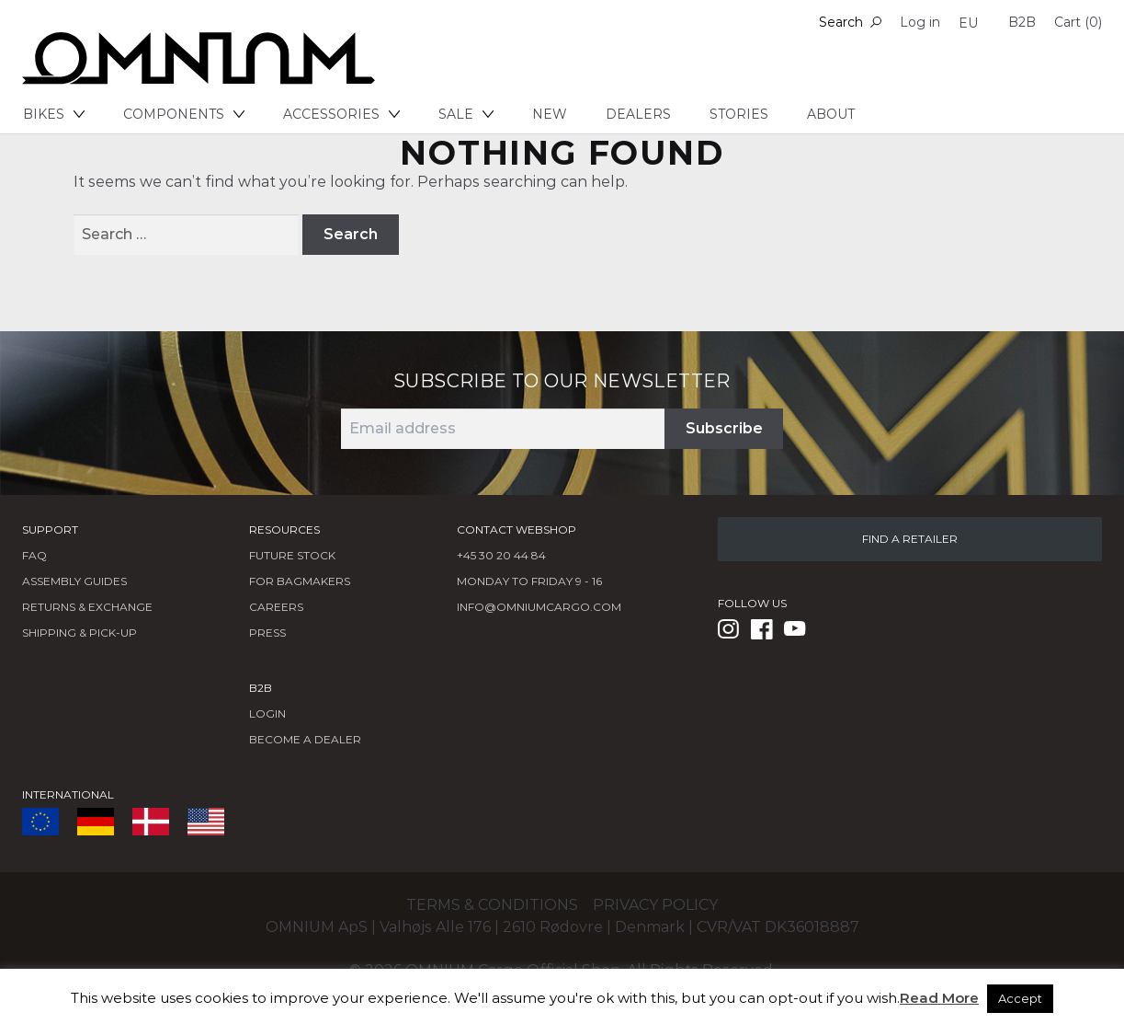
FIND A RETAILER (910, 539)
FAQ (34, 555)
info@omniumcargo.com (539, 607)
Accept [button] (1020, 998)
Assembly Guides (74, 581)
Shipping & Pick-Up (79, 632)
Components (183, 114)
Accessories (341, 114)
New (549, 114)
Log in (920, 22)
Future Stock (292, 555)
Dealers (638, 114)
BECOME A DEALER (305, 739)
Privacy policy (655, 905)
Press (267, 632)
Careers (276, 607)
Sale (466, 114)
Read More (939, 998)
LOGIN (267, 713)
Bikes (54, 114)
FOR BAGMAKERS (299, 581)
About (831, 114)
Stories (739, 114)
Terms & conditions (492, 905)
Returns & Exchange (87, 607)
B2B (1022, 22)
